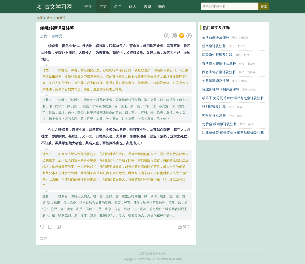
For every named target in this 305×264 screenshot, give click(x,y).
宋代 (231, 115)
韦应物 (251, 63)
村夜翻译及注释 (214, 115)
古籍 (147, 6)
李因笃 (241, 46)
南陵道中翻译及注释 (217, 54)
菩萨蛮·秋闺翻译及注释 (219, 124)
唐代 (43, 36)
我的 (161, 6)
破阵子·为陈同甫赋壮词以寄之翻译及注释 (233, 98)
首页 (40, 17)
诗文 (103, 6)
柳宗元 (57, 36)
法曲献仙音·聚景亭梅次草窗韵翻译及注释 (233, 133)
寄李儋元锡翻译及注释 (219, 63)
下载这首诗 (58, 227)
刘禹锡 (251, 72)
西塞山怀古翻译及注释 (219, 72)
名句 (118, 6)
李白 (253, 89)
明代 (234, 37)
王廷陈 (244, 37)
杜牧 (246, 55)
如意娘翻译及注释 (215, 80)
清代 (231, 46)
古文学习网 (58, 6)
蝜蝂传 (61, 17)
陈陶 (239, 107)
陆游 (239, 115)
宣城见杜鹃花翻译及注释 (220, 89)
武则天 (244, 81)
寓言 (43, 239)
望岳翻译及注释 (214, 46)
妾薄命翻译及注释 (215, 37)
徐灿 (250, 124)
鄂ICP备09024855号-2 (170, 259)
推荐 (88, 6)
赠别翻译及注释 (214, 107)
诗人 (132, 6)
